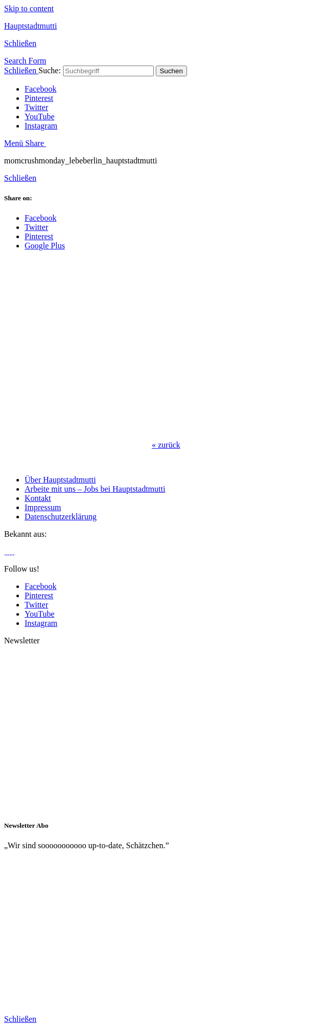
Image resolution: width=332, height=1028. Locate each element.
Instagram (41, 125)
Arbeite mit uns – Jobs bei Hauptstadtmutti (95, 489)
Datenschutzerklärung (60, 516)
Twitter (36, 107)
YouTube (39, 116)
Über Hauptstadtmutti (60, 479)
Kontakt (38, 498)
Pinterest (39, 98)
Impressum (43, 507)
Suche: (49, 70)
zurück (166, 444)
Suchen (171, 71)
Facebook (40, 89)
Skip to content (29, 8)
